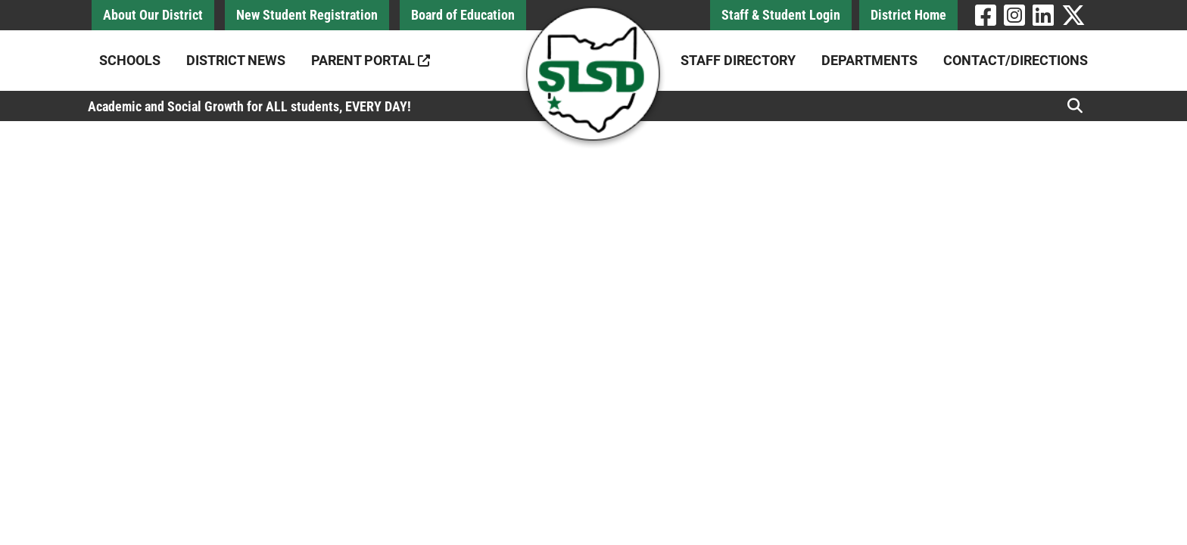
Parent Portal (370, 60)
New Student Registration (307, 15)
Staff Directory (738, 60)
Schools (129, 60)
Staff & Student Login (780, 15)
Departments (869, 60)
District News (235, 60)
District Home (908, 15)
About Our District (153, 15)
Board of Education (463, 15)
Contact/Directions (1015, 60)
